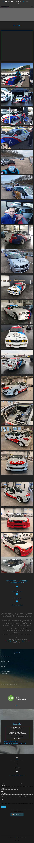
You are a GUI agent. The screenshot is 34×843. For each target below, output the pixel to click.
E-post (22, 783)
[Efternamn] (9, 788)
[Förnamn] (9, 786)
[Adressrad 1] (17, 794)
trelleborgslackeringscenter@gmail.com (13, 1)
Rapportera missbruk (14, 811)
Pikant (16, 837)
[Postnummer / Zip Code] (25, 796)
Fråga (3, 799)
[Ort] (9, 796)
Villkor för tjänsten (20, 811)
